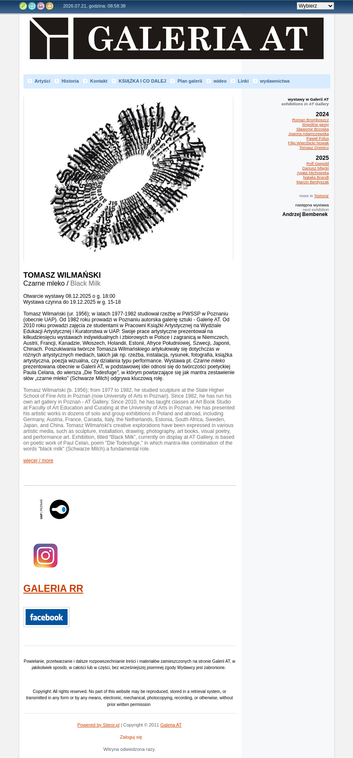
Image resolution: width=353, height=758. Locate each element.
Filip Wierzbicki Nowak (308, 143)
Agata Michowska (313, 172)
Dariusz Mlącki (315, 168)
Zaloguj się (131, 737)
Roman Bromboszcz (310, 119)
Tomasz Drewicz (314, 147)
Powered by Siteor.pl (98, 724)
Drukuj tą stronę (40, 6)
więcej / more (39, 461)
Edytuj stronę (23, 6)
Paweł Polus (317, 138)
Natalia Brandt (316, 177)
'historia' (321, 195)
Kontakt (48, 6)
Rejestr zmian (32, 6)
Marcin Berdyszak (312, 182)
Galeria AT (181, 46)
